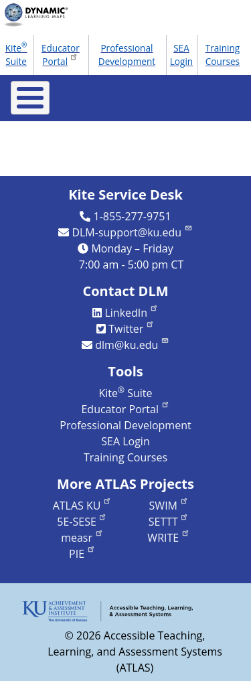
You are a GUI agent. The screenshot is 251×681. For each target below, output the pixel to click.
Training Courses (222, 55)
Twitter (131, 328)
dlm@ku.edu (132, 344)
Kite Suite (16, 53)
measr (82, 537)
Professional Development (126, 55)
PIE (82, 553)
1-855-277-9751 (132, 216)
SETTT (169, 521)
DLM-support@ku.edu (132, 232)
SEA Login (181, 55)
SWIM (169, 505)
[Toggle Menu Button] (30, 98)
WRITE (168, 537)
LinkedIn (131, 312)
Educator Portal (60, 55)
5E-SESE (82, 521)
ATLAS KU (82, 505)
